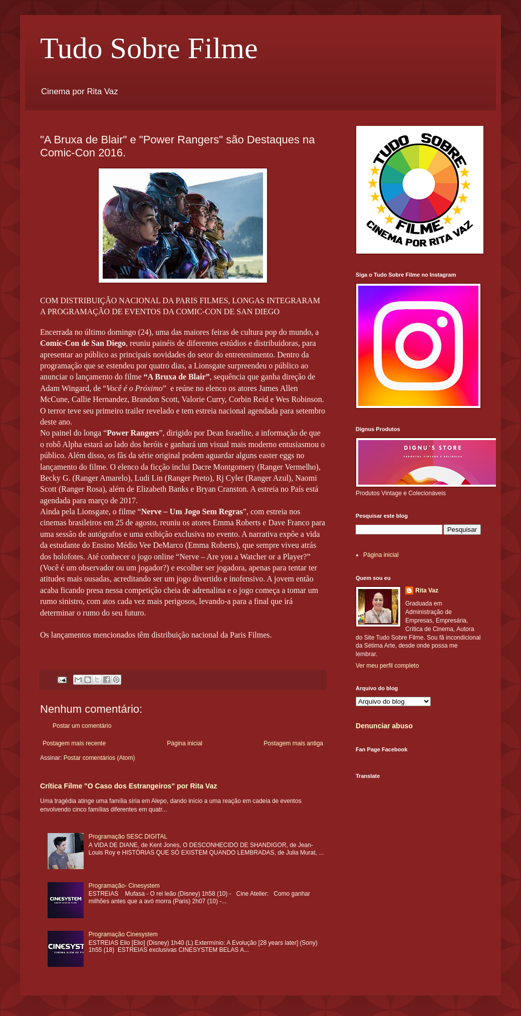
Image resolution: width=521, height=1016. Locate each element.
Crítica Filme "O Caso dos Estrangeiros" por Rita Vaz (128, 786)
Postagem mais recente (74, 743)
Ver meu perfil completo (387, 665)
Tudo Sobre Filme (149, 48)
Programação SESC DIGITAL (128, 836)
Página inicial (184, 743)
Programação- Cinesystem (124, 885)
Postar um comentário (82, 725)
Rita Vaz (426, 590)
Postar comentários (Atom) (99, 757)
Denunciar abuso (384, 726)
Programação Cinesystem (123, 934)
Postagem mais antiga (293, 743)
